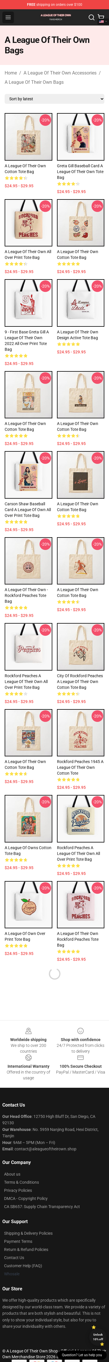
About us (12, 1174)
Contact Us (14, 1257)
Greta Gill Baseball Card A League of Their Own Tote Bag (80, 172)
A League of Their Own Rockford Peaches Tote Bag (78, 939)
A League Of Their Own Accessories (60, 73)
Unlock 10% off (98, 1337)
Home (11, 73)
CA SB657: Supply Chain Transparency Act (42, 1206)
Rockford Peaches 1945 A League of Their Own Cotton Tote (80, 767)
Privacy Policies (18, 1190)
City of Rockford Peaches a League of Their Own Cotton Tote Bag (80, 681)
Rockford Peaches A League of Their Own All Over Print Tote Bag (26, 681)
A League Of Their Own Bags (34, 82)
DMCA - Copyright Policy (26, 1198)
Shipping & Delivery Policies (28, 1233)
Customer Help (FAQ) (23, 1265)
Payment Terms (18, 1241)
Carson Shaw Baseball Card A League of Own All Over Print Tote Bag (28, 510)
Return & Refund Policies (26, 1249)
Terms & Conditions (21, 1182)
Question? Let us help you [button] (82, 1355)
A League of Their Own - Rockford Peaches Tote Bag (26, 595)
